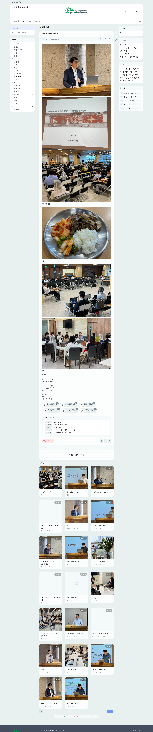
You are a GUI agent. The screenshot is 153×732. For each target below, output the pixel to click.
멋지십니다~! (127, 104)
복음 (15, 68)
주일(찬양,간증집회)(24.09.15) (101, 562)
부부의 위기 (123, 51)
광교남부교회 (95, 636)
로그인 (124, 11)
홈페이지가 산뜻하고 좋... (130, 93)
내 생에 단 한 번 (124, 54)
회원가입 (136, 11)
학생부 (16, 100)
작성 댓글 (51, 417)
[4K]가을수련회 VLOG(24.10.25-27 (63, 427)
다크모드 (15, 2)
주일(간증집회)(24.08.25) (75, 634)
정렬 (44, 463)
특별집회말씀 (18, 88)
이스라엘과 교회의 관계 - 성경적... (130, 81)
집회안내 (16, 56)
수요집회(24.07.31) (73, 703)
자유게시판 (123, 40)
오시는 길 (133, 730)
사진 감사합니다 (128, 108)
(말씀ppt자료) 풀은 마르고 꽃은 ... (129, 57)
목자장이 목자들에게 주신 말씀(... (129, 48)
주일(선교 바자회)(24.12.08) (60, 424)
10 (90, 716)
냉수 (47, 39)
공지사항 (16, 62)
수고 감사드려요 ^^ (129, 100)
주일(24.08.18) (46, 670)
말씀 (30, 21)
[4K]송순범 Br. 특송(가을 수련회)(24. (63, 432)
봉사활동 (16, 109)
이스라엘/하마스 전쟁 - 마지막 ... (129, 72)
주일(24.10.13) (46, 492)
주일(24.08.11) (71, 670)
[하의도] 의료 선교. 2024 (100, 634)
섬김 (45, 21)
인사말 (16, 47)
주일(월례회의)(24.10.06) (100, 492)
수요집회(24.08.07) (98, 670)
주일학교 (16, 97)
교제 (24, 21)
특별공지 (16, 91)
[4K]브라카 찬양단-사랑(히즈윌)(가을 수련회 (65, 430)
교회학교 (38, 21)
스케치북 (69, 528)
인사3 (121, 33)
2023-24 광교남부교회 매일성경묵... (130, 78)
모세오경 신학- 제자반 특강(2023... (130, 75)
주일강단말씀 (18, 85)
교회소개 (16, 21)
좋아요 (48, 441)
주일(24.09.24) (71, 526)
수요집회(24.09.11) (73, 598)
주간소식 (16, 65)
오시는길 (16, 53)
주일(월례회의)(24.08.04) (50, 34)
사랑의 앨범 (17, 77)
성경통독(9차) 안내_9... (23, 7)
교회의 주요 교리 (19, 50)
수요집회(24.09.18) (73, 562)
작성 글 (45, 417)
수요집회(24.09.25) (98, 526)
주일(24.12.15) (57, 422)
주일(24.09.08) (97, 598)
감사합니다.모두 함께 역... (130, 97)
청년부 (16, 103)
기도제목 (122, 28)
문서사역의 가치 (124, 45)
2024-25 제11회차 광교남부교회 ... (130, 69)
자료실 (122, 64)
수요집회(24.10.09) (73, 492)
